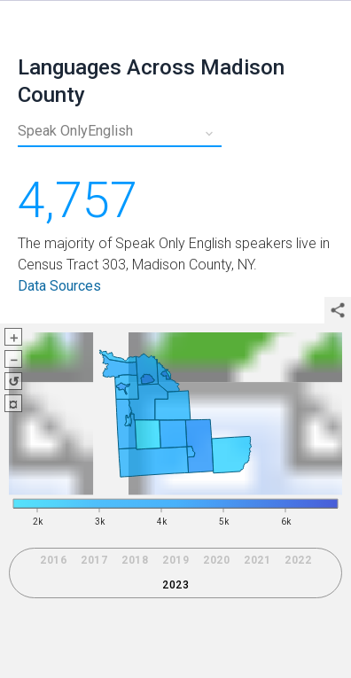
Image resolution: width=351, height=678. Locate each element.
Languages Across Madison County (151, 81)
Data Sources (59, 285)
